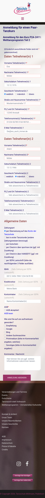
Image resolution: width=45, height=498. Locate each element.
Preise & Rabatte (9, 446)
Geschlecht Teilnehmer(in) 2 (16, 173)
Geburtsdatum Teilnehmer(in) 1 (17, 81)
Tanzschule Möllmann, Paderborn (30, 494)
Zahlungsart (9, 228)
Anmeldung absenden (16, 378)
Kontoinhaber (21, 296)
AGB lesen (8, 313)
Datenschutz (7, 443)
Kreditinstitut (21, 283)
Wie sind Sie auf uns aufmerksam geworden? (18, 321)
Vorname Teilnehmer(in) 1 (15, 63)
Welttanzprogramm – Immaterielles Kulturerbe (21, 405)
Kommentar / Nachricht (14, 354)
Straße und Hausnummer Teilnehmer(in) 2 (22, 182)
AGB (6, 307)
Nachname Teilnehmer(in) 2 (16, 155)
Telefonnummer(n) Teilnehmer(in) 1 (19, 118)
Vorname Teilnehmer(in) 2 (15, 145)
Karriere (5, 427)
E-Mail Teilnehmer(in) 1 (14, 128)
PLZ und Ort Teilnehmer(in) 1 (17, 109)
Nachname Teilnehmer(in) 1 (16, 72)
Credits (5, 449)
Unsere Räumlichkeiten (11, 421)
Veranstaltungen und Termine (14, 392)
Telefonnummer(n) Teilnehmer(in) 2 (19, 201)
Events (4, 395)
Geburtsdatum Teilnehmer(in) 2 (17, 164)
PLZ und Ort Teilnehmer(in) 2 (16, 191)
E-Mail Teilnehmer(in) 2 (14, 210)
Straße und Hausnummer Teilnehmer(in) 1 (22, 100)
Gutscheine (6, 398)
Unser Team (7, 417)
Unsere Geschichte (10, 424)
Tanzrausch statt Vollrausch (14, 401)
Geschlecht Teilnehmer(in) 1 (16, 91)
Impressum (7, 440)
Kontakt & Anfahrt (9, 414)
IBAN (17, 271)
